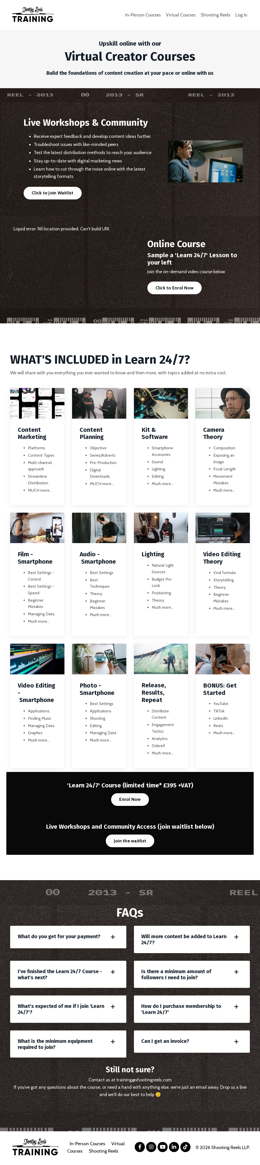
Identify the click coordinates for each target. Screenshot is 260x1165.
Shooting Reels (215, 15)
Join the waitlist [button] (130, 841)
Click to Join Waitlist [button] (53, 193)
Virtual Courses (181, 15)
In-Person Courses (143, 15)
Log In (241, 15)
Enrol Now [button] (130, 800)
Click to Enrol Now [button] (174, 288)
